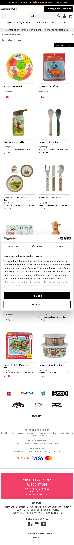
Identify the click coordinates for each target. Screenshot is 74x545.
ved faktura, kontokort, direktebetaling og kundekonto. (37, 450)
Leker (38, 23)
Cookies (35, 510)
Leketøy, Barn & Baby (24, 23)
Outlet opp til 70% (17, 2)
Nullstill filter (64, 45)
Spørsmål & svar (24, 507)
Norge (37, 538)
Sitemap (48, 534)
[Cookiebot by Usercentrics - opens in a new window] (58, 238)
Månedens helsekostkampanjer (50, 2)
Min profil (9, 507)
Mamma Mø (61, 23)
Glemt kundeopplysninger (48, 507)
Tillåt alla (37, 295)
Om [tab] (61, 246)
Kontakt (67, 507)
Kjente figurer (48, 23)
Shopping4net (7, 23)
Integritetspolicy (50, 510)
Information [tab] (37, 246)
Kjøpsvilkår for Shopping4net (28, 513)
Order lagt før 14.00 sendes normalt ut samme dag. (37, 442)
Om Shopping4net (54, 513)
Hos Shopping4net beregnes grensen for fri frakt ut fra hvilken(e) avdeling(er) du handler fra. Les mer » (37, 433)
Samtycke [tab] (13, 246)
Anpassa (37, 304)
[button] (70, 16)
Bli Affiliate (23, 510)
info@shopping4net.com (37, 494)
